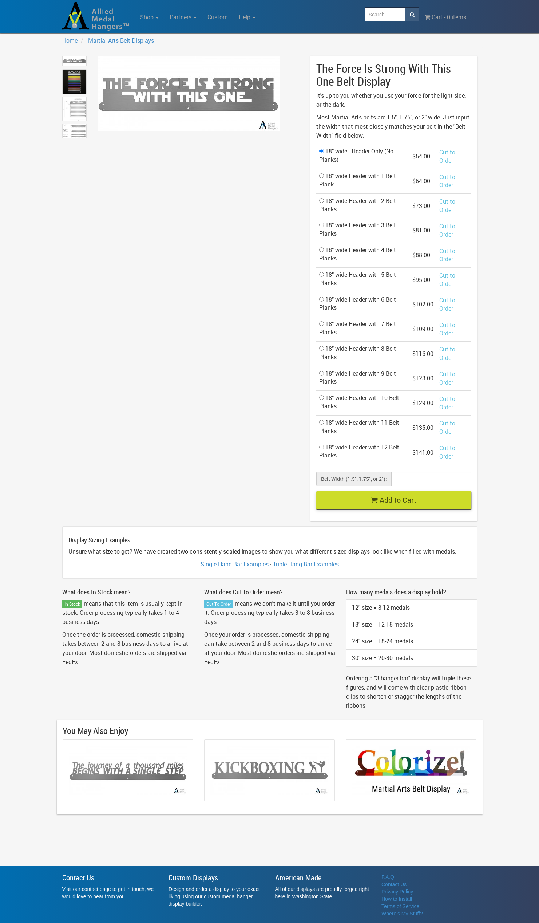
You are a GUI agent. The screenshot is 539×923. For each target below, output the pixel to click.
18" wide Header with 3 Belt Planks (357, 229)
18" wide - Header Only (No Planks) (356, 155)
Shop (149, 17)
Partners (183, 17)
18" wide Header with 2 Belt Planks (357, 205)
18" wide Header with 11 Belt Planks (359, 427)
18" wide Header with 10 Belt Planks (359, 402)
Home (70, 40)
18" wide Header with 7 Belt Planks (357, 328)
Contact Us (394, 884)
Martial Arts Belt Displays (121, 40)
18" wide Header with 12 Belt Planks (359, 451)
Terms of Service (400, 906)
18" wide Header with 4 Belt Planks (357, 254)
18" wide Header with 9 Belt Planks (357, 377)
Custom (217, 17)
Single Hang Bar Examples (235, 564)
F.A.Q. (388, 877)
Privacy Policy (397, 892)
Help (247, 17)
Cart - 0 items (445, 17)
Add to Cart (393, 500)
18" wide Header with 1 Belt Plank (357, 180)
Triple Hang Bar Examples (306, 564)
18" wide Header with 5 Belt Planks (357, 279)
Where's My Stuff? (402, 913)
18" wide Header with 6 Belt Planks (357, 303)
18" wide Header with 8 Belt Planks (357, 353)
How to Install (396, 899)
